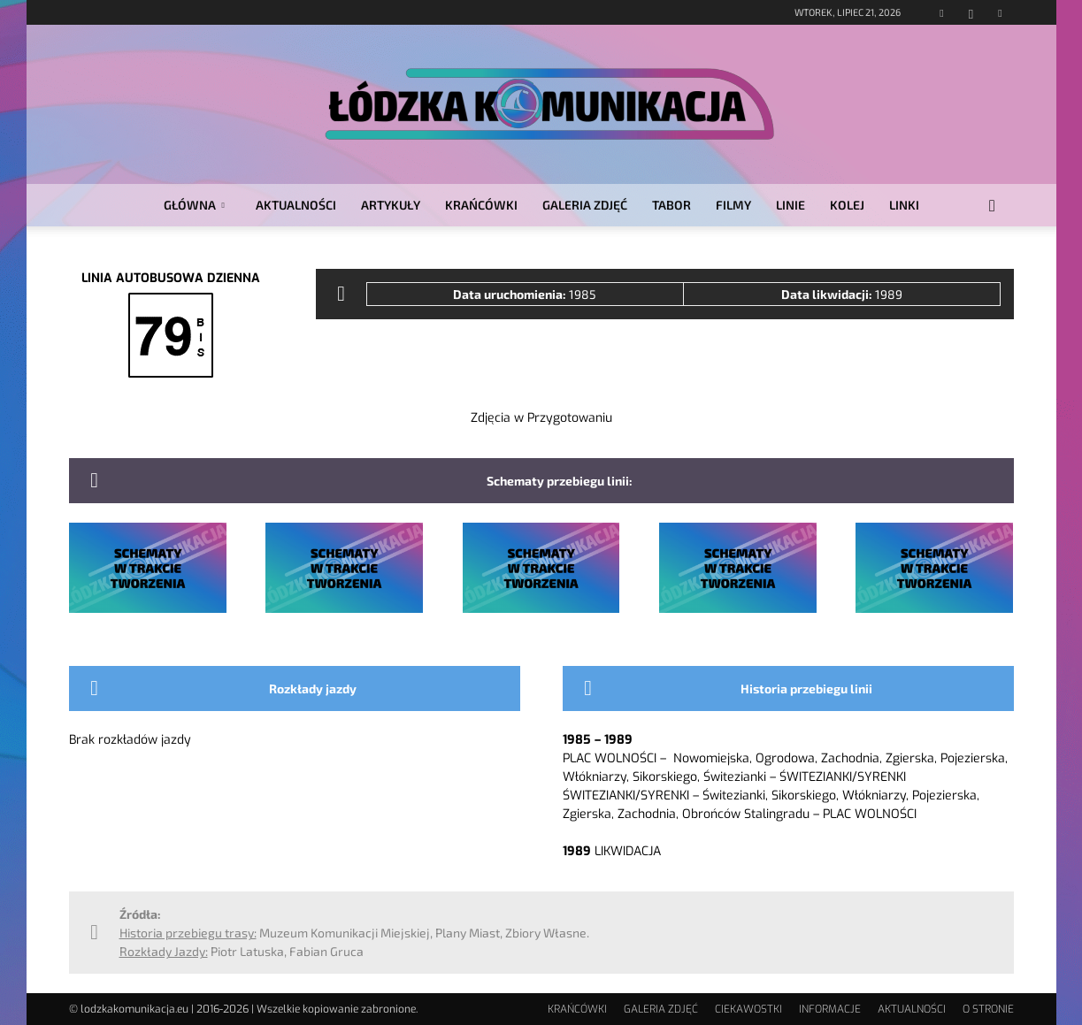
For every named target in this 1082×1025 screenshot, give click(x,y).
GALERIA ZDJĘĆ (584, 204)
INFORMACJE (830, 1009)
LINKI (904, 204)
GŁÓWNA (194, 204)
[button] (992, 206)
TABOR (671, 204)
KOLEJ (847, 204)
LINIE (790, 204)
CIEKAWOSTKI (748, 1009)
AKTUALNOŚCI (296, 204)
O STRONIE (988, 1009)
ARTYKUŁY (390, 204)
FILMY (733, 204)
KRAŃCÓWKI (481, 204)
